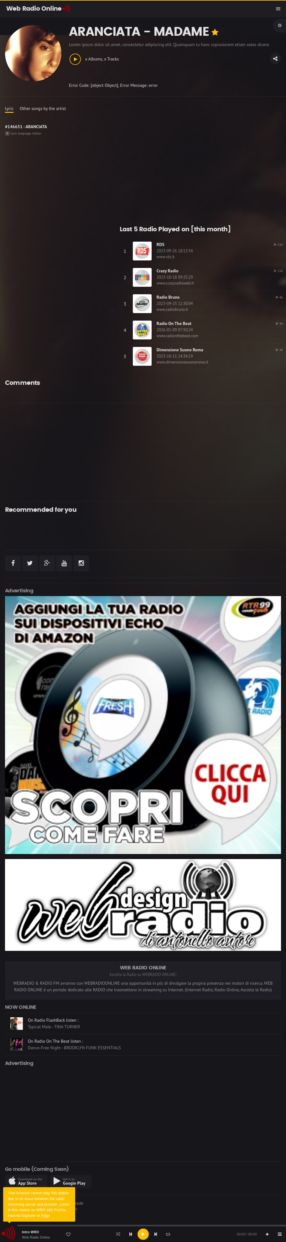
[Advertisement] (132, 452)
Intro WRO (30, 1232)
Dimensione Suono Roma (180, 350)
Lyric (9, 108)
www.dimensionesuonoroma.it (182, 362)
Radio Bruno (168, 297)
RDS (160, 244)
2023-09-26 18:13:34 (175, 251)
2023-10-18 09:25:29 (175, 277)
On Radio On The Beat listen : (55, 1041)
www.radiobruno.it (172, 309)
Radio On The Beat (174, 323)
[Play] (143, 1234)
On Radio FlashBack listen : (53, 1020)
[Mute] (267, 1234)
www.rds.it (165, 256)
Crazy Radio (168, 271)
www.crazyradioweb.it (175, 283)
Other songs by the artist (43, 108)
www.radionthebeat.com (177, 335)
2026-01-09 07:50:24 (175, 330)
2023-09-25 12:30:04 (175, 303)
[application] (143, 1234)
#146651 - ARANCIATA (26, 126)
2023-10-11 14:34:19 (175, 356)
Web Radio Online (36, 1237)
